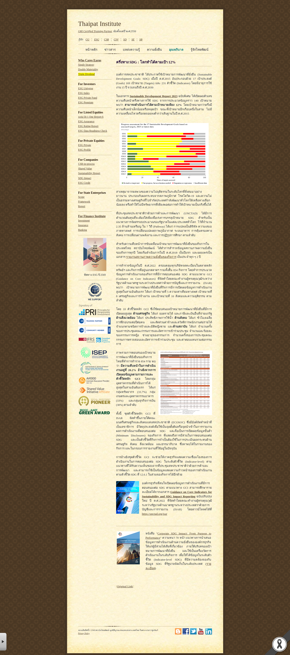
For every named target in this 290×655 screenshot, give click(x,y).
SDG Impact (84, 178)
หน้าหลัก (91, 49)
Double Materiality (88, 69)
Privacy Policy (84, 633)
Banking (82, 230)
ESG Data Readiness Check (92, 130)
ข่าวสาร (110, 49)
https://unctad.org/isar (154, 513)
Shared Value (85, 168)
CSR (106, 39)
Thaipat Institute (99, 23)
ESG (96, 39)
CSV (116, 39)
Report (81, 206)
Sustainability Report (89, 173)
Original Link (125, 586)
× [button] (3, 642)
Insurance (83, 225)
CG (87, 39)
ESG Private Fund (87, 97)
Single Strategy (86, 64)
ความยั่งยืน (154, 49)
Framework (84, 201)
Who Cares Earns (89, 60)
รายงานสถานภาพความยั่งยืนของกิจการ (151, 257)
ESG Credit (84, 182)
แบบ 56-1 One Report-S (91, 116)
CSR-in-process (86, 164)
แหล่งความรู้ (131, 49)
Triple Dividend (86, 74)
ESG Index (84, 93)
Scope (81, 197)
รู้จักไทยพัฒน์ (199, 49)
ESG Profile (84, 149)
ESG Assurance (86, 121)
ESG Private (84, 145)
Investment (84, 220)
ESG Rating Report (88, 126)
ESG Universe (85, 88)
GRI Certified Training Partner (95, 31)
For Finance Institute (92, 216)
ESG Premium (85, 102)
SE (133, 39)
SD (125, 39)
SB (140, 39)
